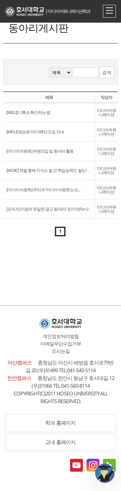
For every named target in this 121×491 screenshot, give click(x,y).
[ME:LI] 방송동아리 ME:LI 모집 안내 (35, 132)
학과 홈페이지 (60, 422)
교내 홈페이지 (60, 442)
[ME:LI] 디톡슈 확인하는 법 (28, 112)
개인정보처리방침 (61, 336)
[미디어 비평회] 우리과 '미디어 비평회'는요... (43, 190)
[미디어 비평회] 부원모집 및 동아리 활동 (40, 151)
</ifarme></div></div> (105, 473)
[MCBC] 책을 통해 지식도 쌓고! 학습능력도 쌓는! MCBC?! (53, 170)
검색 (106, 72)
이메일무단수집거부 (60, 343)
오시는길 (61, 351)
